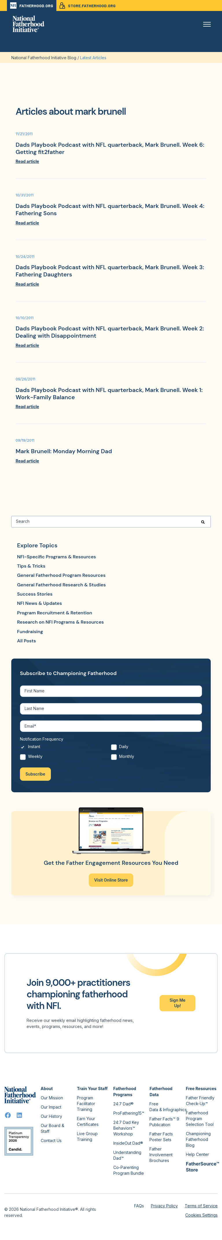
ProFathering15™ (128, 1113)
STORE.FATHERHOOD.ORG (88, 5)
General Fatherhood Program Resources (61, 575)
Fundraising (30, 632)
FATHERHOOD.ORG (31, 5)
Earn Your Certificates (88, 1121)
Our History (51, 1116)
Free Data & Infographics (168, 1106)
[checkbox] (111, 753)
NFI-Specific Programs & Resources (56, 557)
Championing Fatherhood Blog (198, 1139)
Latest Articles (93, 57)
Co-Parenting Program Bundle (128, 1170)
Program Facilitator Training (86, 1103)
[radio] (65, 748)
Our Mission (52, 1097)
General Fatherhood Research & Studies (61, 585)
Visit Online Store (111, 880)
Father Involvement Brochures (161, 1154)
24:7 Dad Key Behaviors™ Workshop (126, 1128)
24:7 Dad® (123, 1103)
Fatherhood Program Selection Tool (200, 1118)
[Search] (111, 521)
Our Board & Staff (52, 1128)
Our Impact (51, 1107)
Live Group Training (87, 1136)
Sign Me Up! (178, 1003)
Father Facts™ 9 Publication (164, 1121)
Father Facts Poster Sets (161, 1136)
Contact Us (51, 1140)
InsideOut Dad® (128, 1143)
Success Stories (35, 594)
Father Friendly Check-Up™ (200, 1100)
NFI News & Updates (39, 603)
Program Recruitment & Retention (54, 613)
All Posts (26, 641)
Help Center (197, 1154)
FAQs (139, 1205)
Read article (27, 161)
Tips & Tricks (31, 566)
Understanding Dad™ (127, 1155)
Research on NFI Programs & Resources (60, 622)
